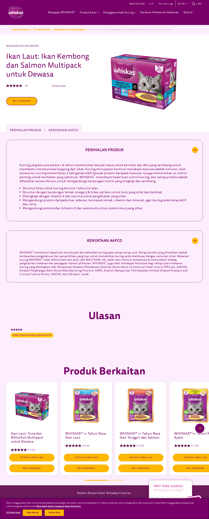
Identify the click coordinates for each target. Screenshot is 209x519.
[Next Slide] (199, 428)
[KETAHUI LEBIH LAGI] (31, 457)
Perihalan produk (26, 130)
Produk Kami (42, 30)
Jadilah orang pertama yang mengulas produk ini (33, 336)
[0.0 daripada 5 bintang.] (32, 449)
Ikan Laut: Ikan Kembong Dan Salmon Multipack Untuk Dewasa (129, 30)
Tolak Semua (32, 512)
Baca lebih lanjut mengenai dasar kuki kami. (59, 506)
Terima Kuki (54, 512)
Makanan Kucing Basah (69, 30)
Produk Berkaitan (104, 371)
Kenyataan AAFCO (63, 130)
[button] (182, 3)
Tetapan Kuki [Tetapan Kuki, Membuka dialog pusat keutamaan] (13, 512)
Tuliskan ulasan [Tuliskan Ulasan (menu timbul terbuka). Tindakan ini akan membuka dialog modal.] (59, 86)
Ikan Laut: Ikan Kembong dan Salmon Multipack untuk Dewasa (47, 65)
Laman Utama (20, 30)
